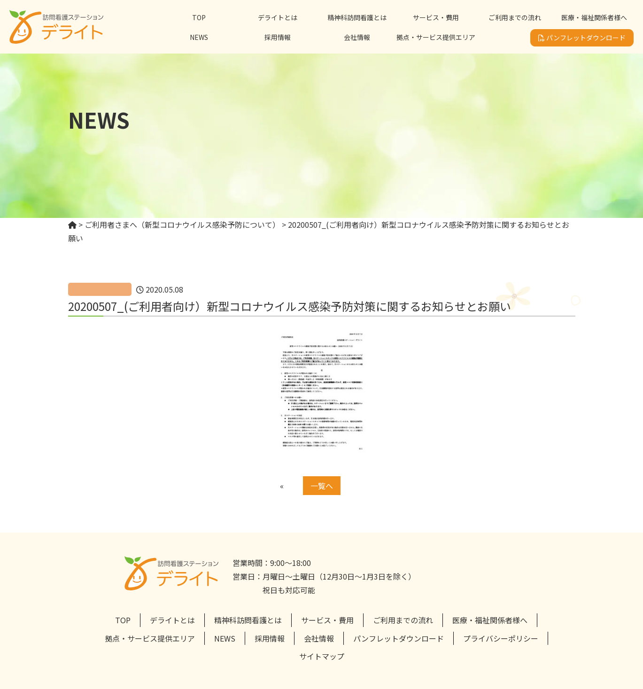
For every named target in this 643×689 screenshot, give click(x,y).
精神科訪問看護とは (357, 17)
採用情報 (277, 37)
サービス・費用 (436, 17)
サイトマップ (321, 656)
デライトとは (277, 17)
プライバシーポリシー (500, 638)
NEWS (199, 37)
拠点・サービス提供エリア (435, 37)
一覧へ (321, 485)
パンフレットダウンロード (582, 37)
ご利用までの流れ (514, 17)
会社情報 (357, 37)
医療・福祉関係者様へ (594, 17)
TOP (199, 17)
